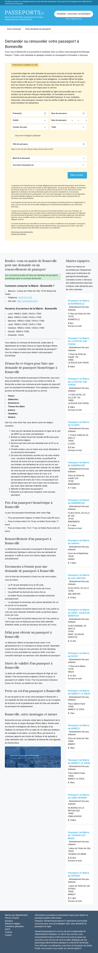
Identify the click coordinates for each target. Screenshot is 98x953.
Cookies (8, 932)
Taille (53, 127)
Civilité (15, 120)
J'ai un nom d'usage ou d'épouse (28, 136)
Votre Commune (14, 29)
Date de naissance (59, 120)
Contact (8, 935)
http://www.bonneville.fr (27, 301)
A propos (9, 921)
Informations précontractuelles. (22, 232)
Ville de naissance (20, 144)
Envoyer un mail (75, 326)
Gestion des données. (18, 234)
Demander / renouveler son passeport (73, 14)
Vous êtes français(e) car (23, 165)
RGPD (7, 929)
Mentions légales (12, 923)
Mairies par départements (16, 915)
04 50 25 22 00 (25, 297)
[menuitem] (14, 29)
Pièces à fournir (12, 918)
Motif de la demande (21, 158)
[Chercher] (55, 144)
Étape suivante (76, 175)
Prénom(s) (17, 113)
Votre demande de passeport (38, 29)
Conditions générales (14, 926)
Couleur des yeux (20, 127)
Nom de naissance (59, 113)
